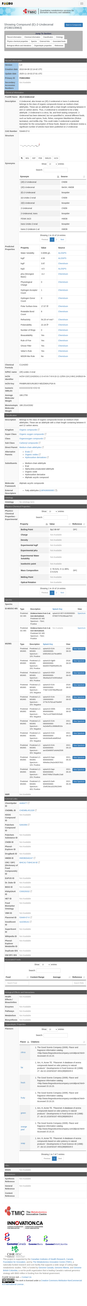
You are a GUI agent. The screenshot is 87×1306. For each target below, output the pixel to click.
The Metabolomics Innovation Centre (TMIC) (52, 1262)
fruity (23, 1098)
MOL (27, 158)
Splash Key (57, 609)
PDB (40, 158)
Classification (48, 37)
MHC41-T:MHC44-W (29, 862)
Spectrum (82, 613)
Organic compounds (29, 430)
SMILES (48, 158)
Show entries (53, 164)
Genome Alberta (62, 1267)
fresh (23, 1082)
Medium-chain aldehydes (31, 447)
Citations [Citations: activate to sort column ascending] (35, 1042)
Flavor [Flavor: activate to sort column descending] (23, 1042)
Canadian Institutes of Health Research (48, 1259)
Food (8, 977)
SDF (34, 158)
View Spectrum (79, 649)
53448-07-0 (25, 917)
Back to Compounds (73, 25)
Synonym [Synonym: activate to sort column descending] (24, 176)
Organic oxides (33, 454)
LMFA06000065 (48, 490)
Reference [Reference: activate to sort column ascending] (77, 524)
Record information (14, 37)
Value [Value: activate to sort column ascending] (52, 524)
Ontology (59, 37)
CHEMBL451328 (28, 810)
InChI (56, 158)
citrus (23, 1052)
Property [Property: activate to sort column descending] (24, 524)
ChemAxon (63, 263)
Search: (52, 170)
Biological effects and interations (19, 46)
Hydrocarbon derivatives (37, 457)
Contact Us (26, 1277)
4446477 (24, 803)
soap (23, 1143)
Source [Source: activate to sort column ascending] (64, 176)
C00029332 (25, 891)
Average (57, 977)
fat (22, 1067)
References (59, 46)
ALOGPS (62, 253)
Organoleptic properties (43, 46)
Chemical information (32, 37)
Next (62, 240)
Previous (45, 240)
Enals (28, 452)
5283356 (24, 825)
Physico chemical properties (17, 41)
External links (45, 41)
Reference (77, 977)
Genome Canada (46, 1267)
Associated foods (59, 41)
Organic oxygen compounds (32, 434)
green (23, 1113)
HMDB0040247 (27, 858)
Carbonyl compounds (29, 443)
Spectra (34, 41)
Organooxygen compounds (32, 438)
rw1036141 (25, 922)
